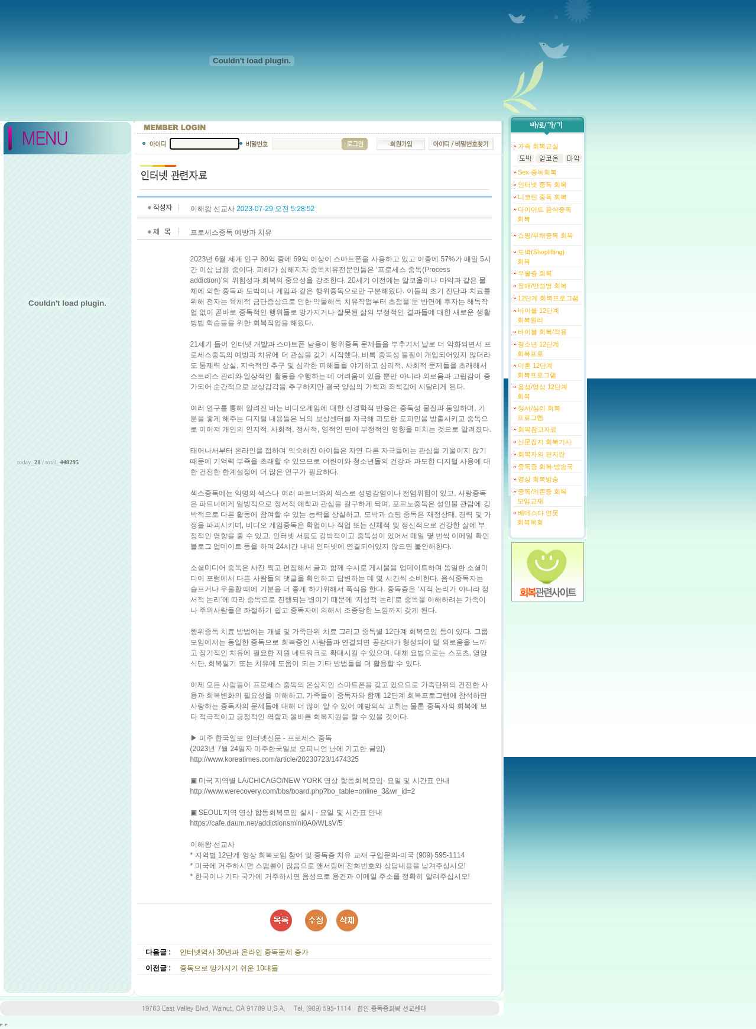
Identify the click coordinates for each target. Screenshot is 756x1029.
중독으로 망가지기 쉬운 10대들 (229, 968)
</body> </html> (6, 1025)
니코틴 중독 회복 (541, 196)
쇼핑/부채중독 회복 (544, 235)
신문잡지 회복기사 (544, 441)
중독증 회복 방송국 (544, 466)
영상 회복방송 (537, 479)
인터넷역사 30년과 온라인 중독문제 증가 (244, 952)
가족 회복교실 (537, 146)
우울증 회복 (534, 273)
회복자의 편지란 (540, 454)
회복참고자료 (536, 429)
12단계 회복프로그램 (547, 298)
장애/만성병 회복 (541, 285)
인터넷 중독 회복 (541, 184)
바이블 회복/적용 (541, 331)
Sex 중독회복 (536, 172)
